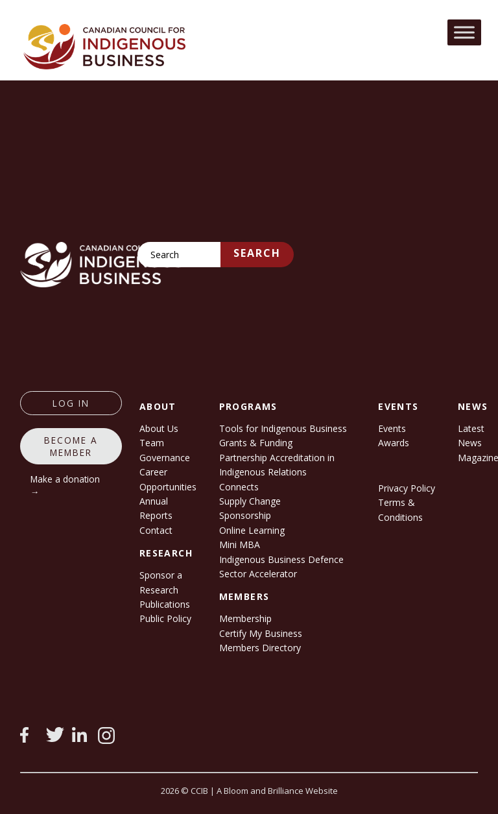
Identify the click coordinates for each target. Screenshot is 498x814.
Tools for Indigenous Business (283, 428)
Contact (155, 530)
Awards (393, 443)
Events (392, 428)
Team (151, 443)
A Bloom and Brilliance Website (277, 790)
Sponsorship (245, 515)
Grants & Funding (255, 443)
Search (257, 253)
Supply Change (250, 501)
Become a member (71, 446)
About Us (158, 428)
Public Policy (165, 618)
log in (71, 403)
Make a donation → (65, 485)
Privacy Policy (406, 488)
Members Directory (260, 647)
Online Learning (252, 530)
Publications (164, 604)
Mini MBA (239, 544)
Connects (239, 487)
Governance (164, 457)
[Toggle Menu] (464, 32)
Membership (245, 618)
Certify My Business (260, 633)
